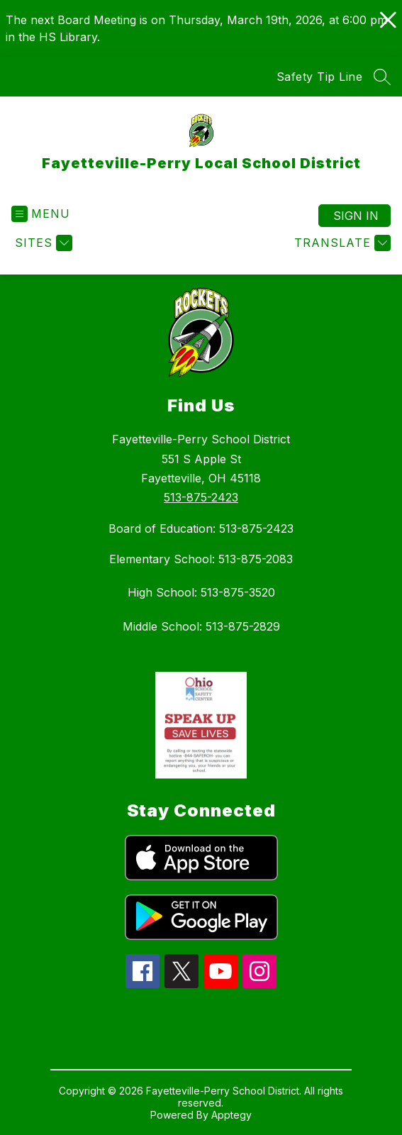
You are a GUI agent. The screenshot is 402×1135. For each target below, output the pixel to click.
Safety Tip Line (320, 77)
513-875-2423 (201, 497)
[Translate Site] (341, 243)
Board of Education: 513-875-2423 (201, 528)
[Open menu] (40, 214)
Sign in (356, 216)
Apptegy (231, 1115)
